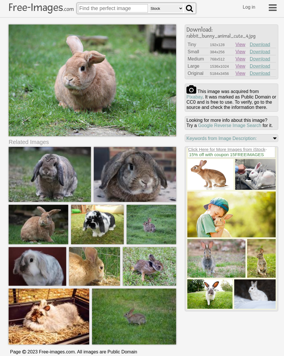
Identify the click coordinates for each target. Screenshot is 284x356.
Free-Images (41, 7)
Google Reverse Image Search (229, 125)
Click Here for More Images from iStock (226, 149)
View (240, 44)
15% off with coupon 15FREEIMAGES (226, 154)
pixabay (194, 96)
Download (260, 44)
